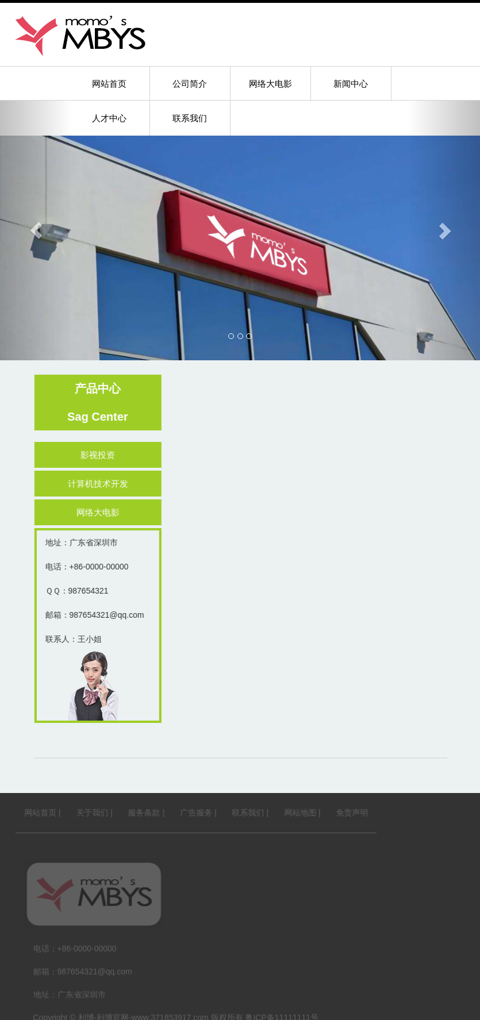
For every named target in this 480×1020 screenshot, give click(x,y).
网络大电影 (270, 83)
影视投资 (101, 455)
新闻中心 (350, 83)
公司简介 (189, 83)
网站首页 (109, 83)
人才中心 (109, 118)
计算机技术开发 (101, 483)
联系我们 (189, 118)
